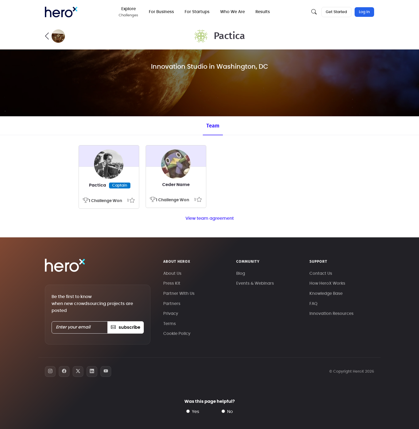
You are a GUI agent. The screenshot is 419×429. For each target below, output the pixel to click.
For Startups (197, 12)
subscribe (125, 327)
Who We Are (233, 12)
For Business (161, 12)
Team (212, 126)
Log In (364, 12)
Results (263, 12)
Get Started (336, 12)
